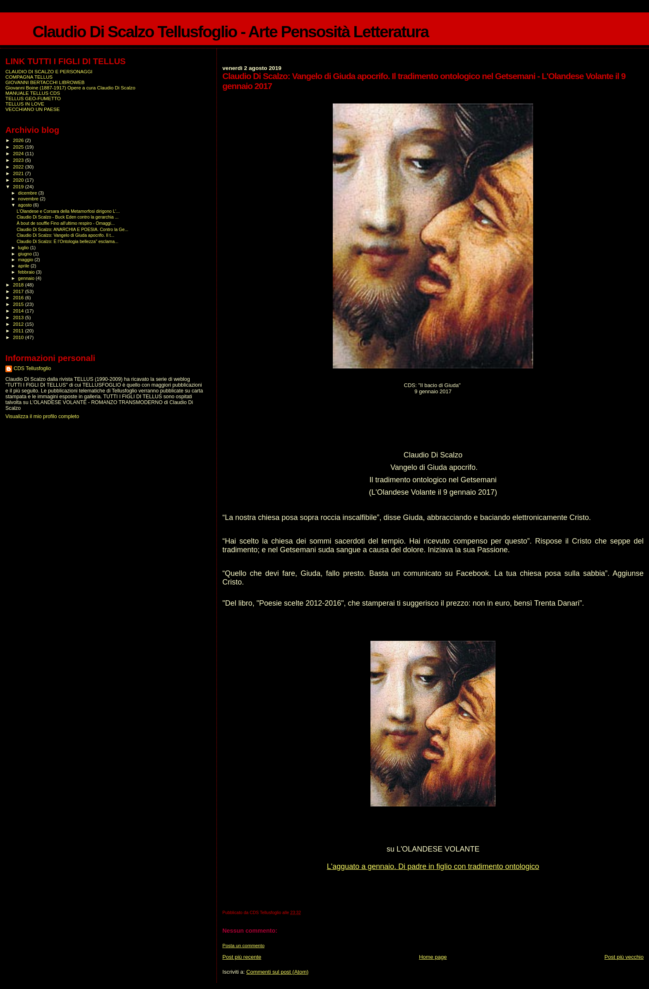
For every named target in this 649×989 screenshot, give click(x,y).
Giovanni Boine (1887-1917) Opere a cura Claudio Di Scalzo (70, 87)
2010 (19, 337)
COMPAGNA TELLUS (29, 76)
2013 (19, 317)
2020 (19, 180)
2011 (19, 330)
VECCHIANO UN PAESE (32, 109)
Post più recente (241, 957)
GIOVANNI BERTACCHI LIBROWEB (44, 82)
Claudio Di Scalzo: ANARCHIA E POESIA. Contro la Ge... (72, 229)
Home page (433, 957)
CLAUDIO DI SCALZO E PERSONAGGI (48, 71)
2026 (19, 140)
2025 (19, 146)
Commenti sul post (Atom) (277, 972)
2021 (19, 173)
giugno (26, 253)
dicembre (28, 192)
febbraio (27, 272)
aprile (24, 265)
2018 (19, 284)
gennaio (27, 278)
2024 (19, 153)
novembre (29, 198)
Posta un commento (243, 945)
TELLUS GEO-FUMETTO (33, 98)
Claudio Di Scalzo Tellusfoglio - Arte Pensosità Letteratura (230, 32)
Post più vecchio (624, 957)
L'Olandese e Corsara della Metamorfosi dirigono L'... (68, 211)
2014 (19, 310)
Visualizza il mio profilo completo (42, 416)
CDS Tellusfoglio (32, 368)
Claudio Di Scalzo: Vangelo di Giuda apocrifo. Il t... (65, 235)
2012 (19, 324)
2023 (19, 160)
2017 (19, 291)
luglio (24, 247)
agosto (26, 204)
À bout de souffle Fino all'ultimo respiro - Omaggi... (66, 223)
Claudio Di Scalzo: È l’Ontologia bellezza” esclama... (67, 241)
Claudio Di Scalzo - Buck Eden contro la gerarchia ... (67, 216)
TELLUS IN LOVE (24, 103)
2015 (19, 304)
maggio (26, 259)
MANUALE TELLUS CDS (32, 93)
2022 (19, 166)
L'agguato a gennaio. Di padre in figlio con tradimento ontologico (433, 866)
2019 (19, 186)
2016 (19, 297)
